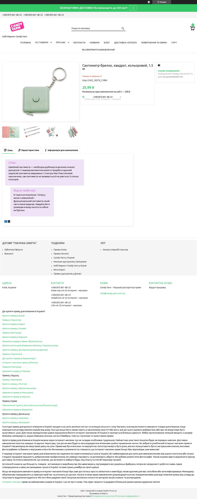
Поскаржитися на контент (103, 496)
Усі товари (41, 42)
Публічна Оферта (13, 249)
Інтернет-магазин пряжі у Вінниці (20, 362)
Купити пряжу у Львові (14, 328)
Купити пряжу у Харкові (14, 337)
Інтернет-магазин (11, 482)
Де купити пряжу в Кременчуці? (19, 358)
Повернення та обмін (154, 42)
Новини (94, 42)
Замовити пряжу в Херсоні (16, 396)
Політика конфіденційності (128, 496)
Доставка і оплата (125, 42)
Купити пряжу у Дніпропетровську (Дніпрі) (25, 349)
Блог (107, 42)
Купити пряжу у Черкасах (15, 418)
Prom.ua (113, 491)
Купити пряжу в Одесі (13, 324)
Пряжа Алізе (60, 249)
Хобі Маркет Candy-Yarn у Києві (70, 265)
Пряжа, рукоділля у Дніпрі (67, 273)
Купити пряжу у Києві (13, 315)
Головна (25, 42)
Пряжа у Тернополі (12, 354)
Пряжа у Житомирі (11, 332)
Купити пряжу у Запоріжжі (15, 422)
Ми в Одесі (59, 269)
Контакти (79, 42)
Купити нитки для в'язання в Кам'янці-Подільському (30, 345)
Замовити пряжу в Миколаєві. (18, 392)
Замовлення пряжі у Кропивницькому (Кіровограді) (29, 405)
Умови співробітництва (115, 249)
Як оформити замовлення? (98, 49)
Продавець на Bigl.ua (98, 493)
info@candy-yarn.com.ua (112, 293)
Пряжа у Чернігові (11, 320)
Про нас (60, 42)
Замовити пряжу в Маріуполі (17, 409)
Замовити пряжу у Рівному (16, 371)
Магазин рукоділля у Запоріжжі (70, 261)
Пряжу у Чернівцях (12, 379)
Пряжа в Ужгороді (11, 367)
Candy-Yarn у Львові (64, 257)
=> (133, 8)
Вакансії (8, 253)
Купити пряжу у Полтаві (14, 384)
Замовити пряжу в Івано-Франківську (22, 341)
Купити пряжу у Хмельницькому (19, 388)
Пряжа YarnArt (61, 253)
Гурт (174, 42)
